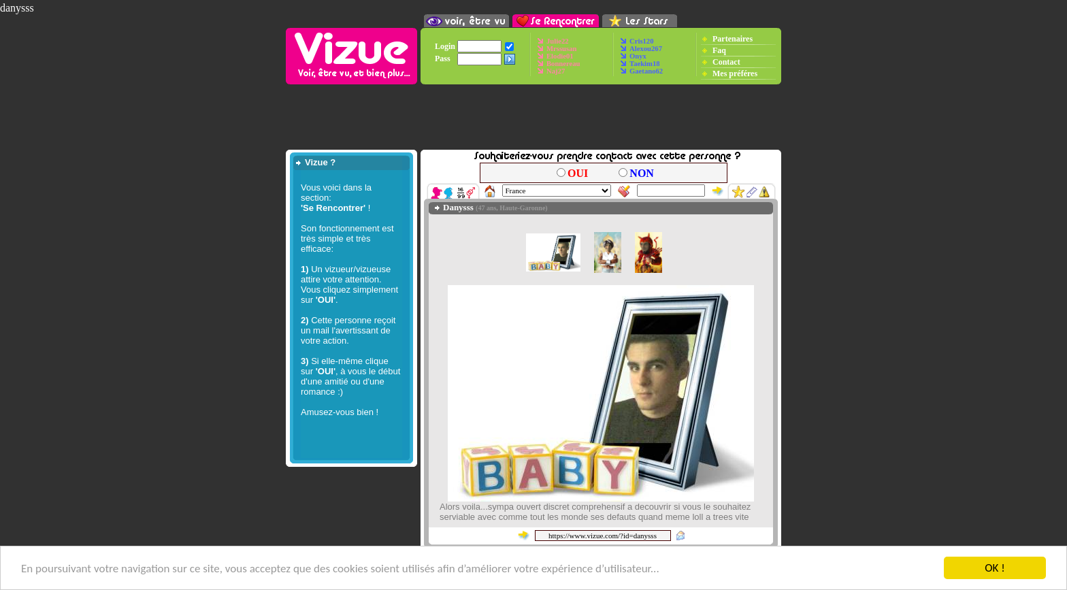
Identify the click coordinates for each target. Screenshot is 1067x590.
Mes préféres (734, 73)
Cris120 (641, 41)
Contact (726, 61)
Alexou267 (645, 48)
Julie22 (557, 41)
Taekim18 (644, 63)
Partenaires (732, 38)
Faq (719, 49)
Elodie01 (560, 56)
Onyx (637, 56)
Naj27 (555, 71)
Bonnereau (563, 63)
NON (641, 173)
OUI (578, 173)
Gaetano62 (646, 71)
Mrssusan (561, 48)
